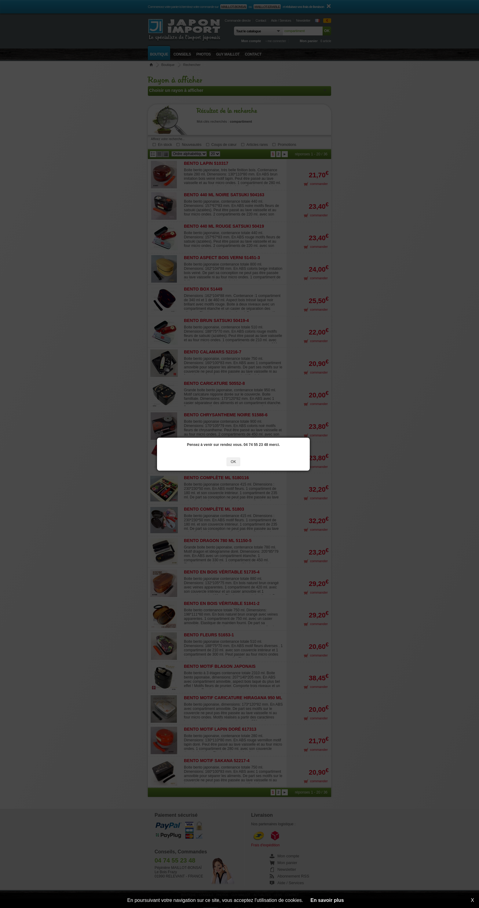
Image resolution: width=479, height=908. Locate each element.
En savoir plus (327, 900)
